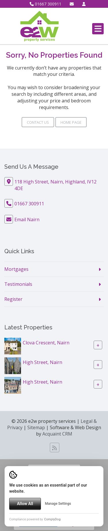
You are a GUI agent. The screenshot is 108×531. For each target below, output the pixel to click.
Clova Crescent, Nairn (46, 342)
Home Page (71, 122)
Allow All (25, 503)
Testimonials (18, 284)
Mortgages (16, 269)
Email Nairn (26, 219)
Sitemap (36, 427)
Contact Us (38, 122)
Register (13, 299)
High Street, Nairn (42, 362)
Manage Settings (58, 504)
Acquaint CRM (57, 434)
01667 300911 (45, 4)
